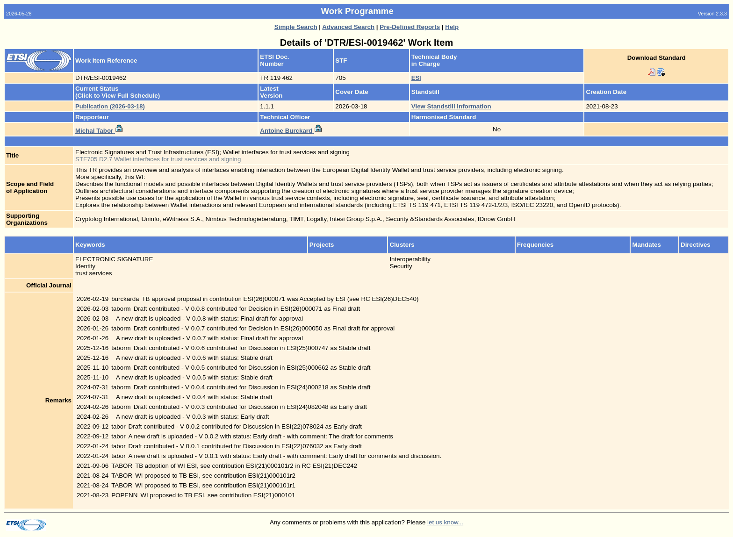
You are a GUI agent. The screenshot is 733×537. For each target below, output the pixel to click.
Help (452, 26)
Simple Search (295, 26)
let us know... (445, 522)
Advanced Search (348, 26)
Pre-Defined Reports (410, 26)
